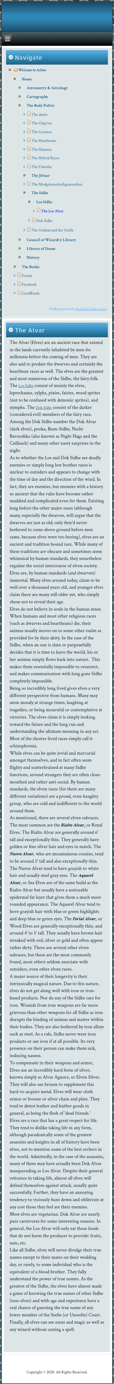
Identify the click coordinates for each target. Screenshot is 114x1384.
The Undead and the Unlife (53, 230)
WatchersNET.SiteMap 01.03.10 (90, 309)
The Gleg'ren (42, 123)
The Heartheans (44, 140)
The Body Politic (41, 105)
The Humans (42, 149)
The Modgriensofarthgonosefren (57, 184)
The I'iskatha (42, 167)
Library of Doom (41, 248)
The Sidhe (40, 193)
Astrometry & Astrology (47, 88)
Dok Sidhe (44, 221)
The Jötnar (41, 175)
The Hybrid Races (45, 158)
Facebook (29, 284)
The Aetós (39, 114)
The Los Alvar (52, 211)
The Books (31, 267)
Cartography (37, 96)
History (33, 257)
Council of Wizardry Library (51, 240)
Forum (27, 275)
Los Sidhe (44, 202)
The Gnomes (42, 132)
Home (27, 79)
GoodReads (31, 293)
